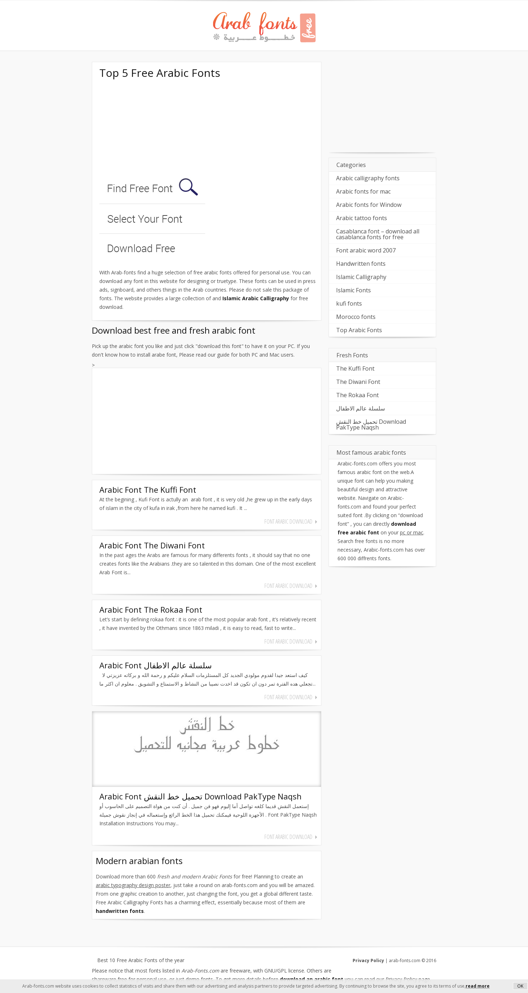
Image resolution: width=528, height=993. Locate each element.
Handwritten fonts (361, 264)
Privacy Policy (368, 960)
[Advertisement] (153, 128)
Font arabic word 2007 (366, 250)
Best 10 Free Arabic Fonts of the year (140, 960)
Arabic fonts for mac (363, 191)
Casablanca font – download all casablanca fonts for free (377, 234)
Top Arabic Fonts (359, 330)
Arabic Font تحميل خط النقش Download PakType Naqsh (200, 796)
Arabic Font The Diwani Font (152, 545)
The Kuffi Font (355, 368)
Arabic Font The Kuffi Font (147, 489)
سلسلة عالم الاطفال (360, 408)
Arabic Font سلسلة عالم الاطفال (155, 665)
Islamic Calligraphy (361, 277)
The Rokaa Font (357, 395)
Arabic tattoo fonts (361, 218)
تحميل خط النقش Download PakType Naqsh (371, 424)
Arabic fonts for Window (368, 205)
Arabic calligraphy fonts (368, 178)
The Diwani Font (358, 382)
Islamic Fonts (353, 290)
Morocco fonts (356, 317)
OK (520, 986)
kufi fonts (349, 303)
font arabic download (288, 521)
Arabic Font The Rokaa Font (150, 609)
